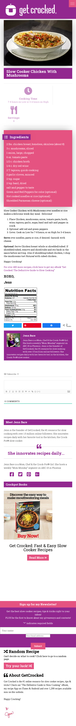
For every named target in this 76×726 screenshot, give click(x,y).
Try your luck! (19, 666)
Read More (38, 557)
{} (35, 391)
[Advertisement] (36, 581)
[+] (38, 391)
